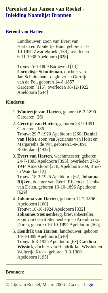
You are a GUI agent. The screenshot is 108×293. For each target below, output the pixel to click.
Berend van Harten (24, 31)
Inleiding (16, 15)
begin (89, 284)
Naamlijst (39, 15)
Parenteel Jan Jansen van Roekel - (45, 9)
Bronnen (61, 15)
